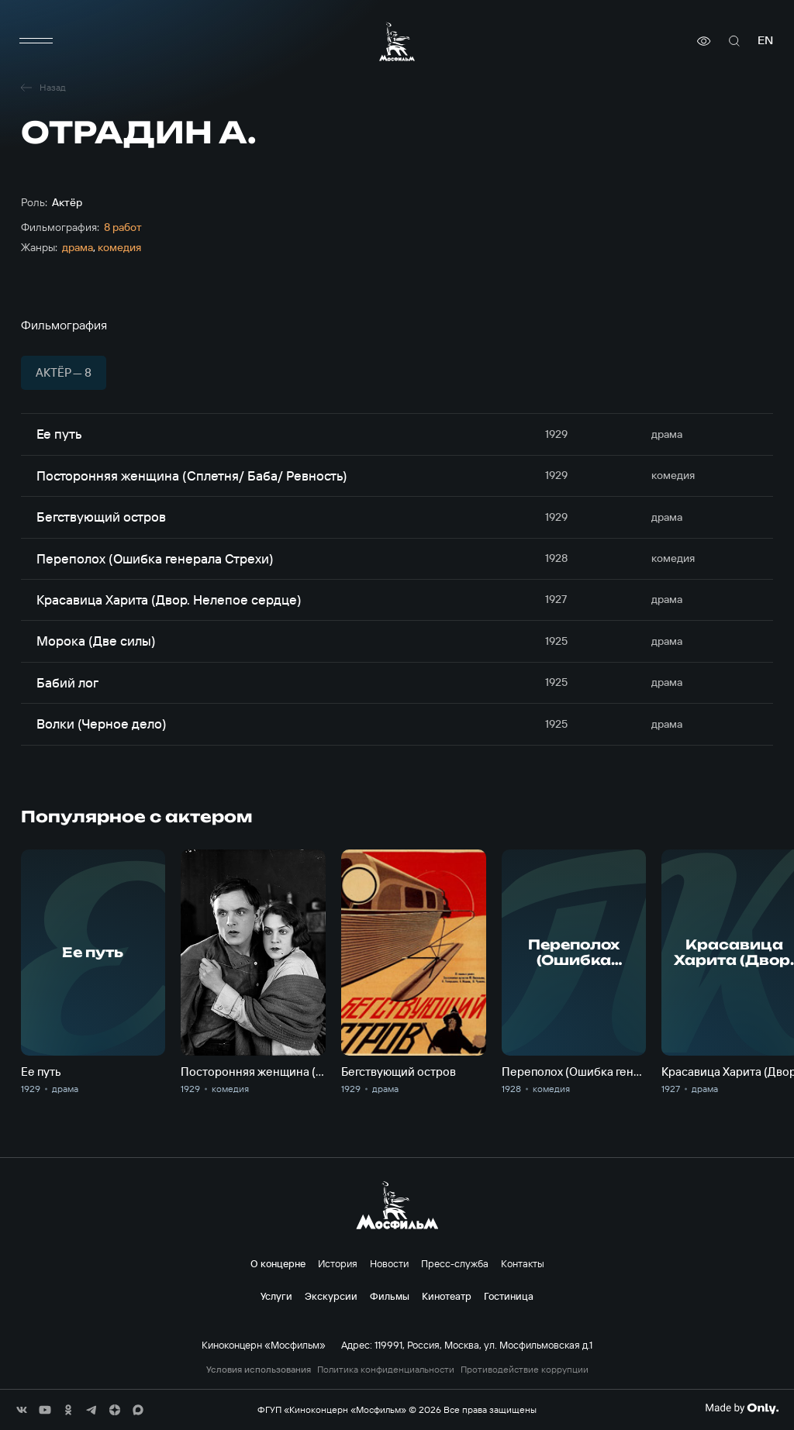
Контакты (522, 1263)
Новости (389, 1263)
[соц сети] (22, 1410)
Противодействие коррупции (525, 1369)
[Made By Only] (741, 1408)
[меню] (36, 41)
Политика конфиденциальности (385, 1369)
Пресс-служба (454, 1263)
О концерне (278, 1263)
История (337, 1263)
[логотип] (397, 41)
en (765, 40)
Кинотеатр (446, 1296)
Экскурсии (331, 1296)
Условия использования (258, 1369)
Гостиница (508, 1296)
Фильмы (389, 1296)
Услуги (276, 1296)
